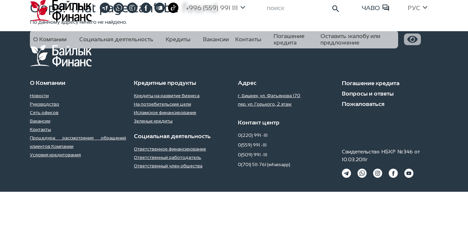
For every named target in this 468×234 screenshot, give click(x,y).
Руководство (44, 104)
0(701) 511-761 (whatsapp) (264, 164)
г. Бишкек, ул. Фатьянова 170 (269, 95)
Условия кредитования (55, 154)
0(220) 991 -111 (252, 135)
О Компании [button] (50, 39)
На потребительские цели (162, 104)
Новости (39, 95)
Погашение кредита (370, 83)
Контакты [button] (248, 39)
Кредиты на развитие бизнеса (167, 95)
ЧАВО (375, 7)
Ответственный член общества (168, 165)
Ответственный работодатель (167, 157)
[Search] (303, 8)
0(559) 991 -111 (252, 145)
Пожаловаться (363, 104)
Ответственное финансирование (170, 148)
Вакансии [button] (216, 39)
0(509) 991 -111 (252, 154)
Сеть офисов (44, 112)
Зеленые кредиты (153, 121)
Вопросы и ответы (368, 93)
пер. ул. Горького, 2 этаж (265, 104)
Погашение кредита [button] (289, 39)
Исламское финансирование (165, 112)
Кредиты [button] (178, 39)
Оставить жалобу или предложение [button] (350, 39)
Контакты (40, 129)
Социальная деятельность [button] (116, 39)
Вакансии (40, 121)
